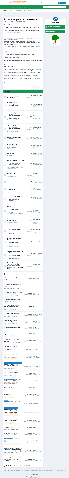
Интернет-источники (13, 105)
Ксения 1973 (37, 154)
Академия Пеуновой (14, 113)
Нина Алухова (38, 174)
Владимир (37, 265)
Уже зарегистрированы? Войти (48, 2)
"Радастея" (11, 153)
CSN (36, 198)
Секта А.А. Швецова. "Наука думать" (14, 251)
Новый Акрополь (13, 144)
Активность (11, 7)
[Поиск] (49, 7)
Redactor (8, 427)
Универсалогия (12, 220)
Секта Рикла (36, 209)
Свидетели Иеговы (13, 102)
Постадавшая (38, 164)
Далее (17, 274)
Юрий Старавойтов (37, 313)
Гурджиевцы (11, 173)
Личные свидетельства (14, 106)
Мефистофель (9, 341)
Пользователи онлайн (29, 10)
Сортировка (39, 274)
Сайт (5, 8)
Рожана (10, 195)
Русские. (35, 173)
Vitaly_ (7, 322)
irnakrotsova (37, 230)
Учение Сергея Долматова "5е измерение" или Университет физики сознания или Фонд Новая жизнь (16, 265)
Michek (8, 280)
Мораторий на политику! (52, 31)
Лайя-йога (11, 228)
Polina (7, 308)
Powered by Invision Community (34, 476)
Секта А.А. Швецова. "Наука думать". (42, 253)
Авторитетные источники (14, 115)
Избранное (18, 7)
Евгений (36, 117)
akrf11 (7, 374)
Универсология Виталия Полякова (41, 219)
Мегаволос (35, 305)
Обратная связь (34, 473)
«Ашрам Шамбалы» (14, 126)
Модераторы (19, 10)
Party (36, 189)
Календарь (11, 10)
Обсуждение (15, 104)
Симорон (10, 182)
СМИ (10, 104)
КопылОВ (35, 285)
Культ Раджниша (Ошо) (15, 137)
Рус (35, 146)
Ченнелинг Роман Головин (39, 136)
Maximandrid (36, 278)
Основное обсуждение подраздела (15, 96)
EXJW (36, 105)
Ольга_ (36, 96)
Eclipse (36, 254)
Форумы (5, 10)
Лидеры (25, 7)
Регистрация (62, 2)
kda (34, 299)
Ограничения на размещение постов (53, 27)
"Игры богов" (12, 189)
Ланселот (8, 287)
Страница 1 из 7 (27, 274)
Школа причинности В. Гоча (16, 160)
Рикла (10, 206)
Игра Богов (36, 188)
